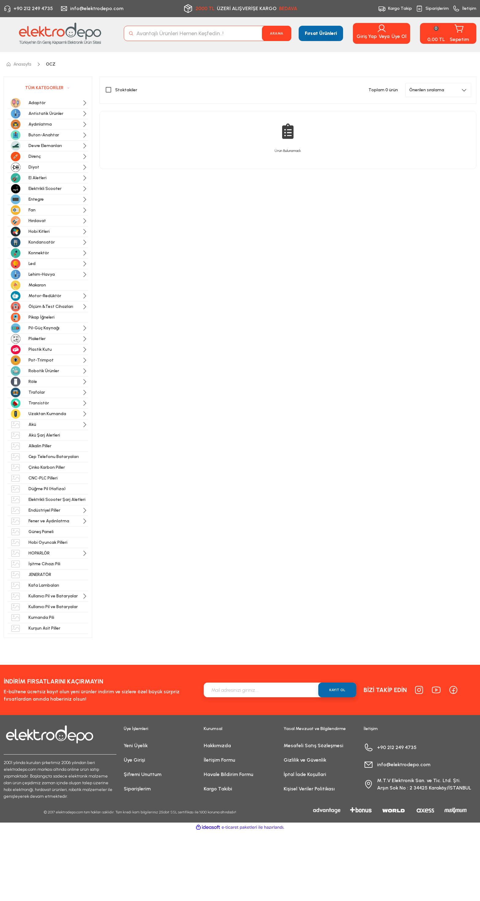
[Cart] (448, 33)
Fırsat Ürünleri (321, 33)
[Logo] (60, 33)
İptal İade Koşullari (305, 774)
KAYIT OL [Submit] (337, 690)
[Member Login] (382, 28)
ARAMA (276, 33)
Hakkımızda (217, 745)
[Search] (207, 33)
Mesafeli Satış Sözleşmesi (313, 745)
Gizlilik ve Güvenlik (305, 760)
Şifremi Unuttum (142, 774)
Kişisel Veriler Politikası (309, 789)
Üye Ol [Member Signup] (398, 36)
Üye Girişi (134, 760)
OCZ (50, 64)
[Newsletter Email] (280, 690)
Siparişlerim (137, 789)
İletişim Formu (219, 760)
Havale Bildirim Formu (228, 774)
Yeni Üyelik (136, 745)
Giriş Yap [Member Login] (367, 36)
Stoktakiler (126, 90)
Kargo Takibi (218, 789)
